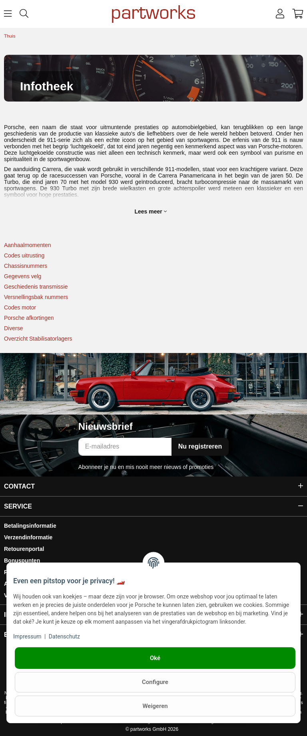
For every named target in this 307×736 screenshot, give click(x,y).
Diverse (13, 328)
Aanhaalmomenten (27, 245)
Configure (155, 682)
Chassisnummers (25, 266)
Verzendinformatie (28, 537)
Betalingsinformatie (30, 526)
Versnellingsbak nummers (36, 297)
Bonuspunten (22, 560)
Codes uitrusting (24, 255)
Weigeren (154, 706)
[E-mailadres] (125, 447)
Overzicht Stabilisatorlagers (38, 338)
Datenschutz (64, 636)
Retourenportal (24, 549)
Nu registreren (200, 446)
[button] (280, 14)
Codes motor (20, 307)
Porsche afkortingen (29, 318)
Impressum (27, 636)
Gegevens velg (22, 276)
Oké (155, 658)
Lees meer (150, 211)
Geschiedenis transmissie (36, 286)
